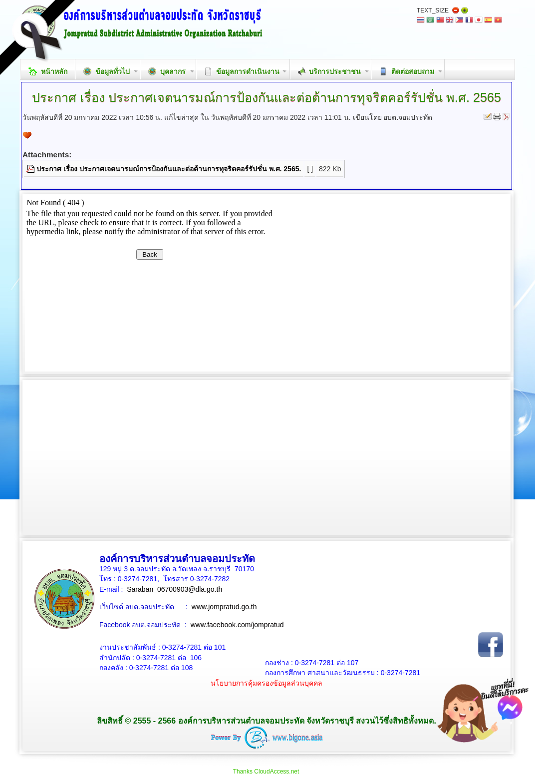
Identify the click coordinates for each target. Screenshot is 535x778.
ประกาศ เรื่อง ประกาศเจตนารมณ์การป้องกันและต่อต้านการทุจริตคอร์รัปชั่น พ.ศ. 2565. (168, 169)
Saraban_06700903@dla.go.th (174, 589)
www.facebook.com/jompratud (237, 625)
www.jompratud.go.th (224, 607)
